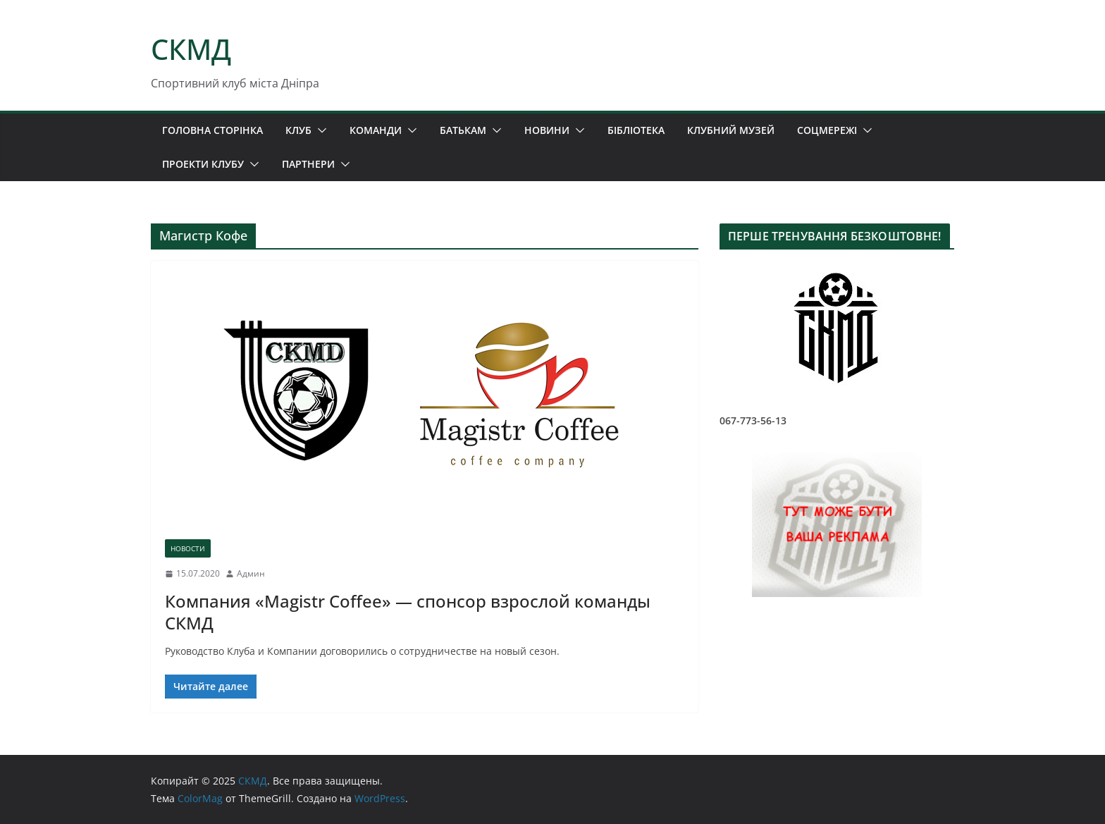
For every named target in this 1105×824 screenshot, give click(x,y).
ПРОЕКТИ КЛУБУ (203, 164)
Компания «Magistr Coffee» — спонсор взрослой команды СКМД (407, 611)
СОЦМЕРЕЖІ (827, 130)
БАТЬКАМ (463, 130)
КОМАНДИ (376, 130)
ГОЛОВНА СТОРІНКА (212, 130)
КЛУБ (298, 130)
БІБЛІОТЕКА (636, 130)
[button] (319, 130)
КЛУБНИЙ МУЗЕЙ (730, 130)
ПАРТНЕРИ (308, 164)
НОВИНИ (546, 130)
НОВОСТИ (188, 548)
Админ (251, 573)
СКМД (191, 49)
